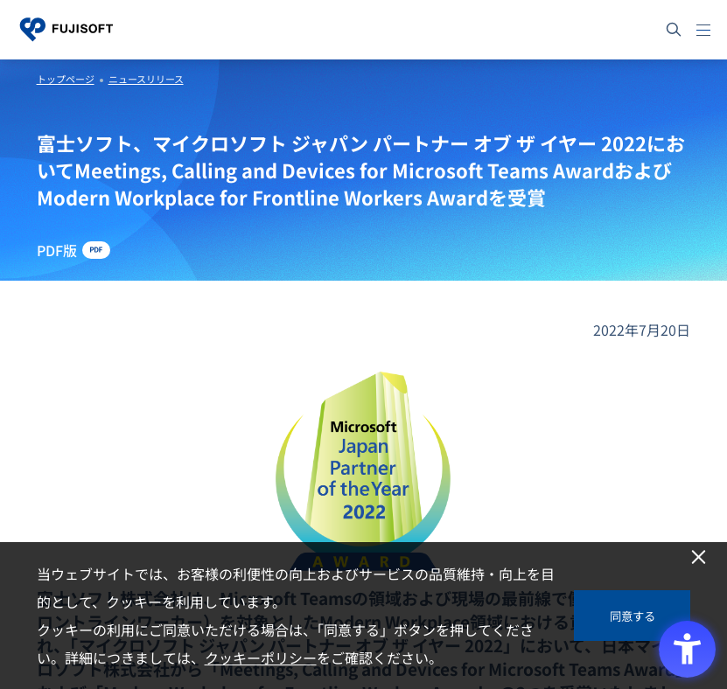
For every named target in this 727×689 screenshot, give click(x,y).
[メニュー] (703, 30)
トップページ (65, 79)
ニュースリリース (146, 79)
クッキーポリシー (261, 657)
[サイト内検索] (674, 30)
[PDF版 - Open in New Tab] (73, 250)
